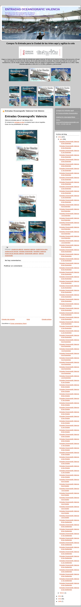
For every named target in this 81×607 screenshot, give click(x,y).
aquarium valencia (29, 249)
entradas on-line (19, 122)
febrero (62, 593)
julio (61, 139)
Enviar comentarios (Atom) (18, 323)
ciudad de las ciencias (11, 251)
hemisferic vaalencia (39, 251)
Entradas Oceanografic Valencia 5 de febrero (24, 111)
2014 (60, 137)
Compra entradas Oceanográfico (68, 113)
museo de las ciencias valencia (14, 253)
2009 (60, 601)
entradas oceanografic (26, 251)
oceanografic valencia (31, 253)
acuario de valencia (17, 249)
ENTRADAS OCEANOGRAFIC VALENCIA (32, 9)
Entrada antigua (46, 319)
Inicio (28, 319)
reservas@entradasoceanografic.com (67, 122)
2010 (60, 599)
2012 (60, 596)
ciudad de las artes (41, 249)
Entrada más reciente (8, 319)
